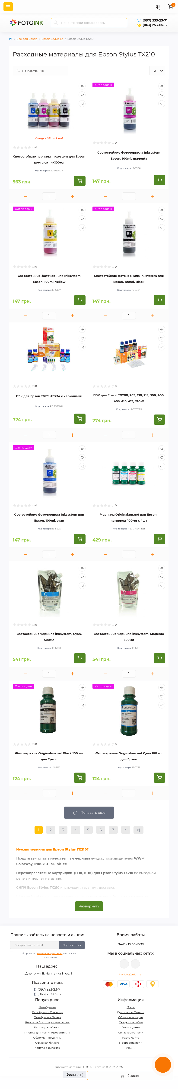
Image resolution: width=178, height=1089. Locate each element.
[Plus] (72, 196)
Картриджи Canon (47, 1027)
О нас (131, 1007)
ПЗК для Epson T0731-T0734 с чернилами (49, 396)
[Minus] (25, 196)
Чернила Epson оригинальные (47, 1022)
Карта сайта (130, 1037)
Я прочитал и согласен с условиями (47, 955)
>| (138, 830)
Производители (130, 1042)
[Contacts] (158, 6)
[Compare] (82, 103)
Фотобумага (47, 1007)
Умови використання (50, 953)
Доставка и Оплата (130, 1012)
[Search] (56, 22)
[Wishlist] (82, 94)
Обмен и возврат (130, 1017)
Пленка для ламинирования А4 (47, 1032)
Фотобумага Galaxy (47, 1017)
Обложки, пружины (47, 1037)
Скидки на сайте (131, 1022)
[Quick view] (82, 86)
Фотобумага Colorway (47, 1012)
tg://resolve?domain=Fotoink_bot (135, 963)
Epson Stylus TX (52, 38)
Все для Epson (26, 38)
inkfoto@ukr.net (131, 974)
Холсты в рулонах (47, 1047)
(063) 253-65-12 (155, 25)
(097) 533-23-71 (155, 20)
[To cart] (80, 181)
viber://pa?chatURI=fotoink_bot (124, 963)
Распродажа (131, 1027)
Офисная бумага (47, 1042)
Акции (131, 1047)
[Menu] (8, 6)
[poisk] (144, 6)
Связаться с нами (130, 1032)
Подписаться (72, 945)
